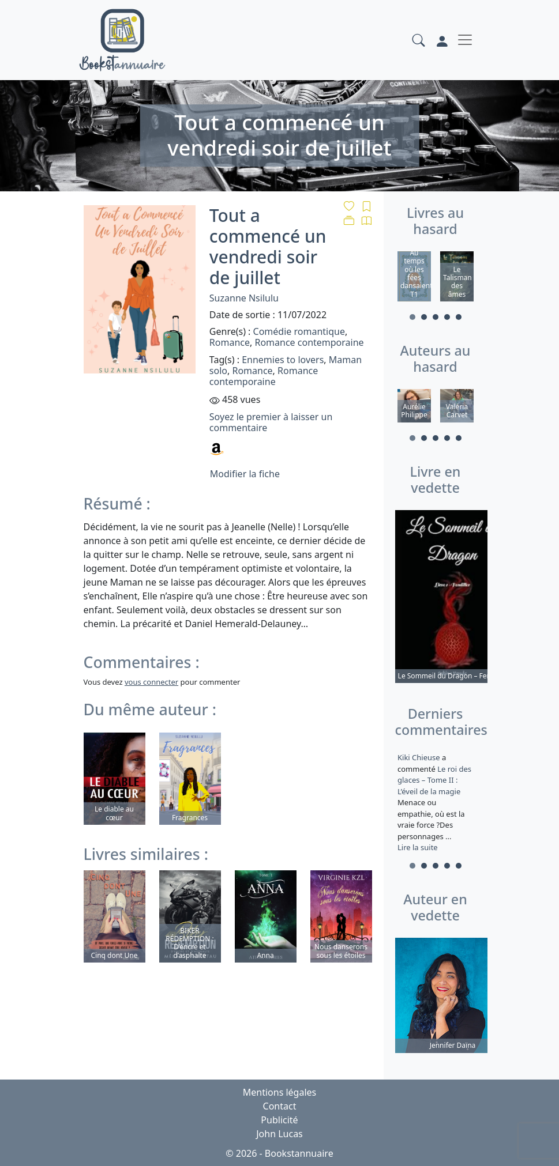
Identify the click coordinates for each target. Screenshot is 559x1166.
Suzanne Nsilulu (244, 298)
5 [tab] (459, 317)
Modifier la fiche (245, 473)
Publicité (279, 1120)
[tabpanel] (414, 278)
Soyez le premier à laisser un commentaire (270, 422)
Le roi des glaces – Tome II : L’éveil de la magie (434, 780)
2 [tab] (424, 317)
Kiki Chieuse (419, 757)
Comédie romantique (299, 331)
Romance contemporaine (308, 342)
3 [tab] (435, 317)
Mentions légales (280, 1092)
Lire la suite (417, 847)
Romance (229, 342)
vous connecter (151, 682)
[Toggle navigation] (465, 40)
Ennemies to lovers (283, 359)
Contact (280, 1106)
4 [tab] (447, 317)
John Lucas (279, 1133)
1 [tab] (412, 317)
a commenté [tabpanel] (435, 802)
